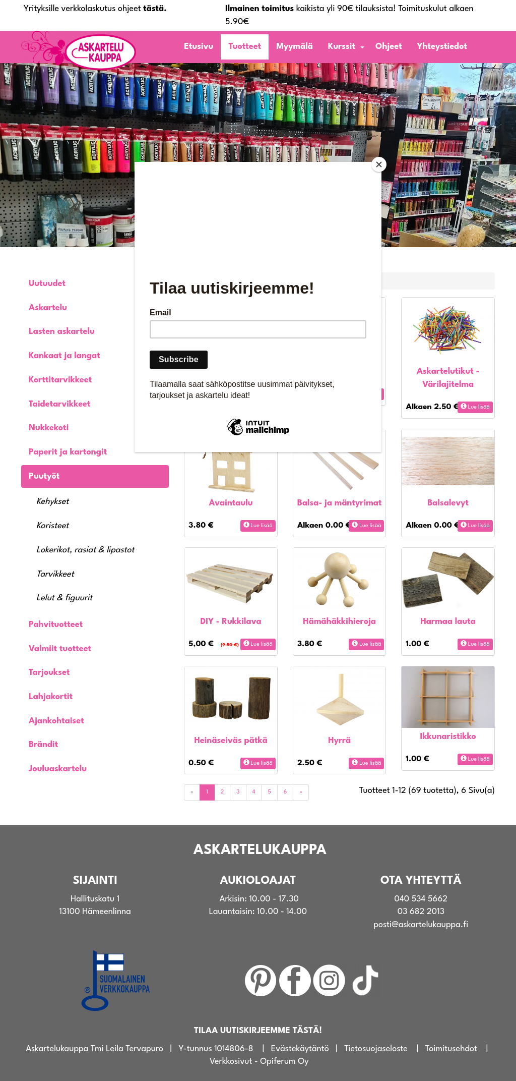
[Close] (378, 164)
